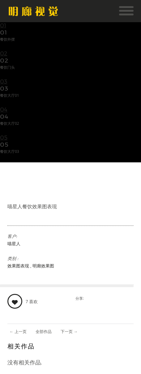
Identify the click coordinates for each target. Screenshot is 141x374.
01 (3, 25)
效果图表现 (18, 266)
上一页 (18, 331)
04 (3, 109)
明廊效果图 (43, 266)
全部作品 (44, 331)
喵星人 (13, 243)
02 (3, 53)
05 (3, 137)
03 (3, 81)
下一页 (69, 331)
